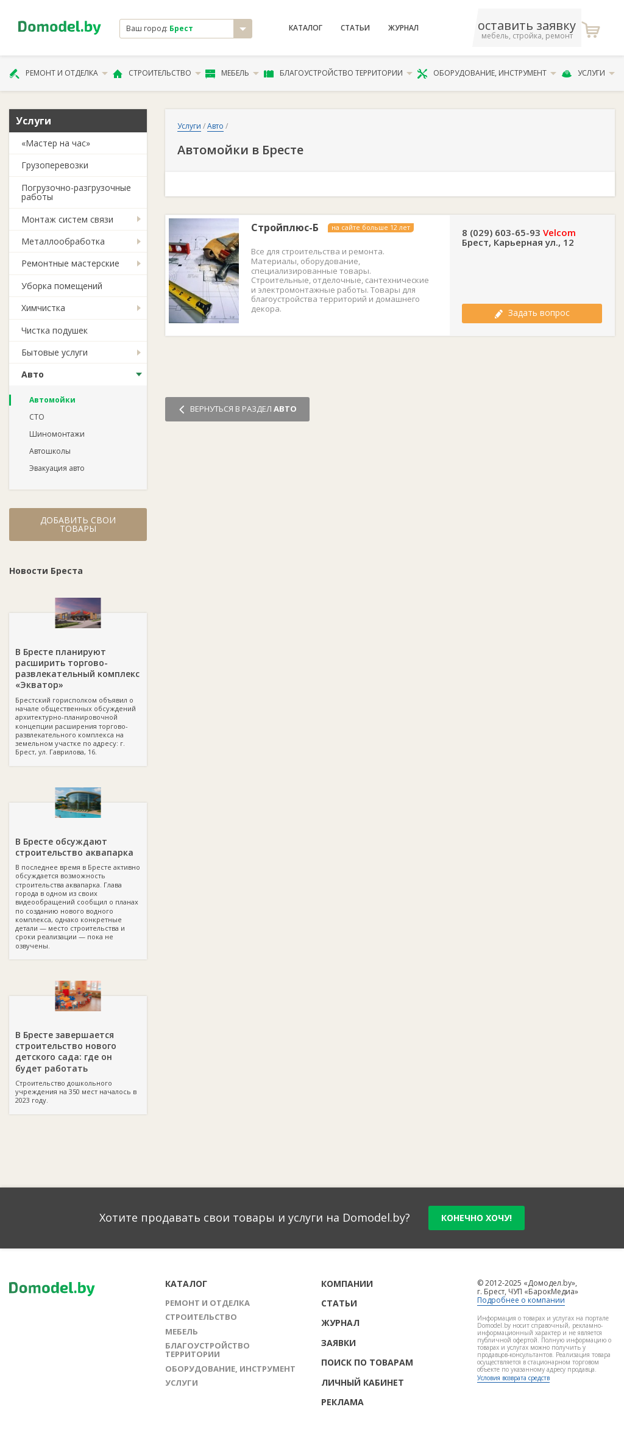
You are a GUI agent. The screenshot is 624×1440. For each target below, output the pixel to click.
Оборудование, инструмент (486, 73)
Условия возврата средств (513, 1378)
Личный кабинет (362, 1382)
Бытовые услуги (54, 352)
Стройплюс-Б (285, 227)
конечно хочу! (476, 1217)
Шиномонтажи (57, 434)
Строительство (157, 73)
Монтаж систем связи (67, 219)
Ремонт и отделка (58, 73)
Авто (32, 374)
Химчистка (43, 307)
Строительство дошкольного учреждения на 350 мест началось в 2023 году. (78, 1050)
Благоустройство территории (338, 73)
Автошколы (50, 451)
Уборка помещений (61, 286)
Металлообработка (63, 241)
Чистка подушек (54, 330)
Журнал (403, 28)
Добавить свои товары (78, 524)
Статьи (355, 28)
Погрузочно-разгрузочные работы (76, 192)
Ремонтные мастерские (70, 263)
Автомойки (52, 400)
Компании (347, 1283)
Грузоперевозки (54, 165)
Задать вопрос (532, 312)
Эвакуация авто (57, 468)
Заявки (338, 1342)
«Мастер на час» (55, 143)
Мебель (232, 73)
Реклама (342, 1401)
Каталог (305, 28)
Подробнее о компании (521, 1300)
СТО (36, 417)
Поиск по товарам (367, 1362)
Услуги (588, 73)
